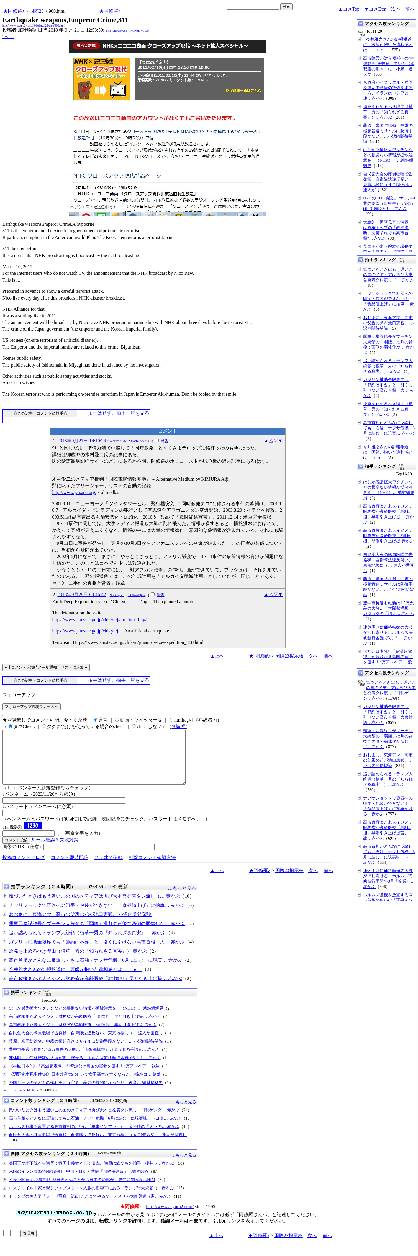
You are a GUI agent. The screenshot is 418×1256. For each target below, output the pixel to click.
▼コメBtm (375, 9)
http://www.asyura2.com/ (170, 1217)
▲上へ (217, 655)
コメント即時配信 (69, 868)
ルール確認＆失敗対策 (54, 850)
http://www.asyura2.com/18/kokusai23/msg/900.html (33, 25)
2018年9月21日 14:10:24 (81, 440)
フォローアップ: (19, 694)
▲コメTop (349, 9)
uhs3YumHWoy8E (116, 30)
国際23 (36, 11)
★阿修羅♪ (13, 11)
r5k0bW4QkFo (137, 595)
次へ (396, 9)
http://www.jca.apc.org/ (74, 492)
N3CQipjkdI (117, 595)
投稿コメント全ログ (23, 868)
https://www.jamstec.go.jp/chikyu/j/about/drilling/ (99, 619)
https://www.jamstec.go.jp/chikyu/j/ (85, 630)
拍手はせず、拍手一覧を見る (118, 413)
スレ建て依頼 (108, 868)
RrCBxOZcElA (140, 441)
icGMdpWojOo (139, 30)
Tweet (8, 36)
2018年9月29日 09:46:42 (81, 594)
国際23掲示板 (289, 655)
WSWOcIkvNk (119, 441)
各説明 (178, 726)
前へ (410, 9)
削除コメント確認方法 (152, 868)
